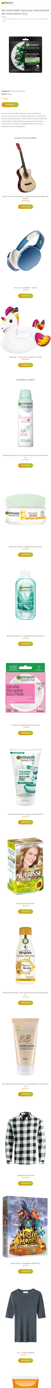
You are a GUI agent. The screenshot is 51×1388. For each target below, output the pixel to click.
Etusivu (4, 17)
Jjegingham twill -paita (25, 1175)
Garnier (22, 91)
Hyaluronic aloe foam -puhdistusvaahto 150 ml (25, 814)
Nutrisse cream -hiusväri (25, 903)
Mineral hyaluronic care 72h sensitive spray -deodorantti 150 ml (25, 456)
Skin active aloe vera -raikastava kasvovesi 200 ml (25, 636)
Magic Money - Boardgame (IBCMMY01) (25, 1263)
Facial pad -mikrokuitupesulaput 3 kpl (25, 725)
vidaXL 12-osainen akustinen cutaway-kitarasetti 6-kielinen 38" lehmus (25, 197)
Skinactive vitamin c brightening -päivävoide (25, 547)
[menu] (47, 3)
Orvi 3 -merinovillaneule (25, 1353)
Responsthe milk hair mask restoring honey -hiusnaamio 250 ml (25, 994)
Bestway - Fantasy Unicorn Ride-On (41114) (26, 357)
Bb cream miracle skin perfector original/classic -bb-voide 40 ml (25, 1085)
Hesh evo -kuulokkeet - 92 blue (25, 288)
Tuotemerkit (15, 91)
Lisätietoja (10, 105)
